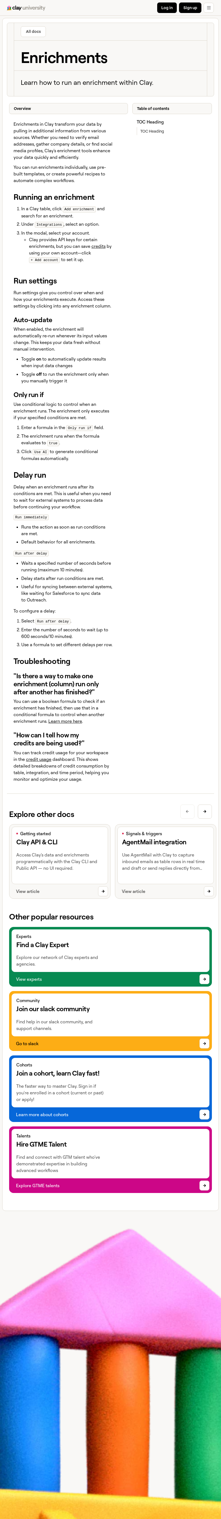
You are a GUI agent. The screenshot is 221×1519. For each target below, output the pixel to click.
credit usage (38, 757)
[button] (209, 8)
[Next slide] (205, 809)
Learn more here (65, 718)
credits (98, 245)
